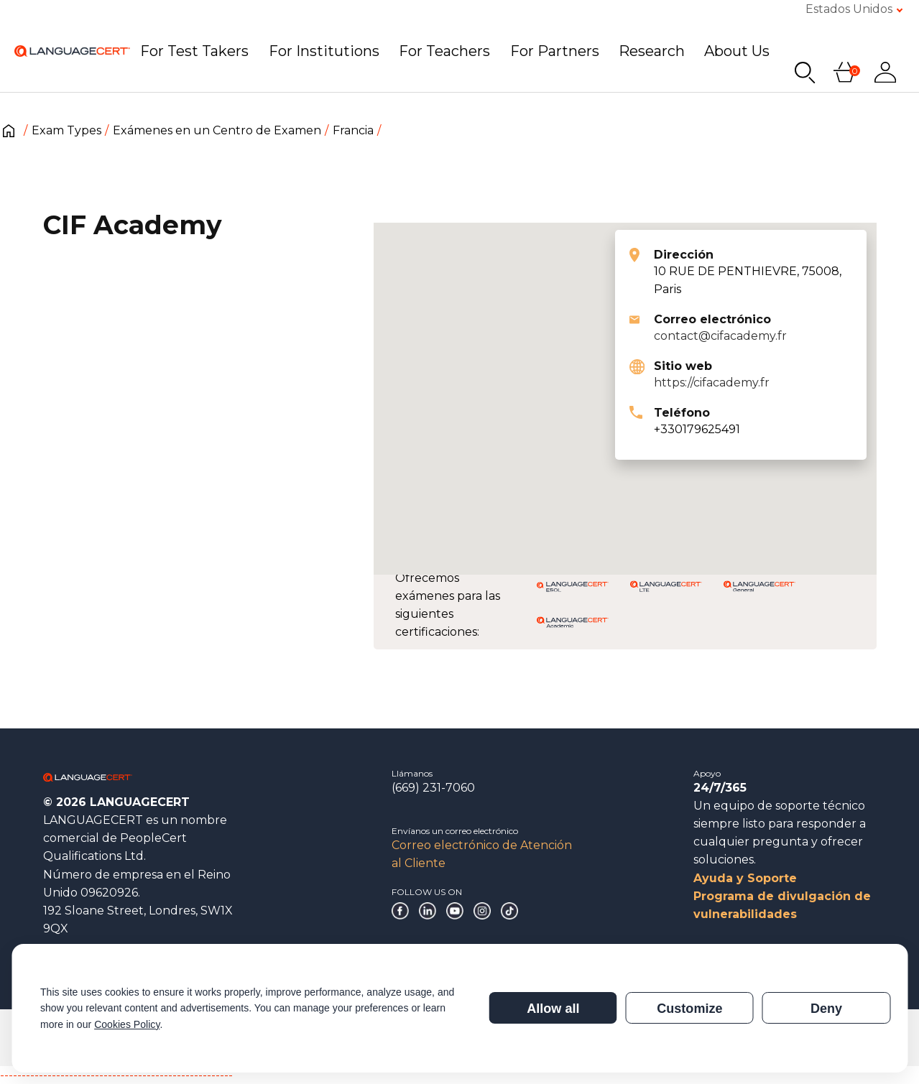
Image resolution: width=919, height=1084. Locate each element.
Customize (689, 1008)
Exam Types (66, 130)
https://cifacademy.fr (712, 382)
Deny (826, 1008)
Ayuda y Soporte (745, 878)
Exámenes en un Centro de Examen (217, 130)
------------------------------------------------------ (116, 1075)
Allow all (553, 1008)
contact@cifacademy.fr (720, 336)
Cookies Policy (127, 1024)
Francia (353, 130)
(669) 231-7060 (433, 788)
